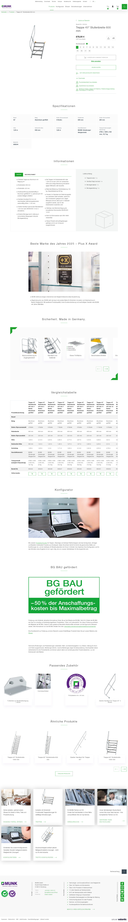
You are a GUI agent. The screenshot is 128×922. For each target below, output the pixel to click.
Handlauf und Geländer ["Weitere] (52, 357)
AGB (17, 919)
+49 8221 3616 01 (50, 890)
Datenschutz (11, 919)
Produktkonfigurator (41, 543)
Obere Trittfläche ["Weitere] (75, 355)
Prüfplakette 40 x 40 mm (76, 695)
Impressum (4, 919)
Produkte (52, 6)
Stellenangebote (77, 1)
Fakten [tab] (19, 174)
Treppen (40, 822)
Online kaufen (96, 67)
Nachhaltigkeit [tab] (30, 174)
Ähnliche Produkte (64, 773)
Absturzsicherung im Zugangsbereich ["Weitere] (29, 357)
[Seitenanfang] (124, 871)
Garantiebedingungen (33, 919)
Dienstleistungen (76, 6)
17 (85, 51)
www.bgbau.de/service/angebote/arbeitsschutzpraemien (80, 626)
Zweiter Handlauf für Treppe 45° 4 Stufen (110, 701)
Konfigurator (60, 6)
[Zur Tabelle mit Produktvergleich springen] (87, 44)
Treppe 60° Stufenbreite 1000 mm (112, 759)
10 (97, 47)
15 (77, 51)
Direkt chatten (48, 894)
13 (109, 47)
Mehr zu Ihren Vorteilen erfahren (81, 909)
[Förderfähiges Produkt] (113, 38)
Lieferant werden (44, 919)
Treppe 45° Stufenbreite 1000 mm (16, 759)
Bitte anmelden (96, 61)
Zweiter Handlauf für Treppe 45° (80, 759)
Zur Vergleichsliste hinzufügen (90, 73)
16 (81, 51)
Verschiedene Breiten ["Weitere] (98, 355)
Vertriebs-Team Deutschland (112, 821)
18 (89, 51)
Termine (54, 1)
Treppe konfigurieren (46, 857)
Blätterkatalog (38, 1)
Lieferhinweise (23, 919)
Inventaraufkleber (43, 691)
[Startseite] (5, 7)
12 (105, 47)
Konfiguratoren (11, 857)
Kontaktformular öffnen (51, 892)
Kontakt (85, 1)
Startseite (4, 12)
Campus (60, 1)
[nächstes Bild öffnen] (106, 369)
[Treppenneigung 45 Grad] (108, 38)
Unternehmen (87, 6)
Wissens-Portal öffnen (14, 822)
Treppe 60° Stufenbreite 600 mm (48, 759)
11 (101, 47)
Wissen (67, 6)
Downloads (47, 1)
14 (113, 47)
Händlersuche (67, 1)
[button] (108, 6)
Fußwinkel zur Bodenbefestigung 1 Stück (18, 701)
